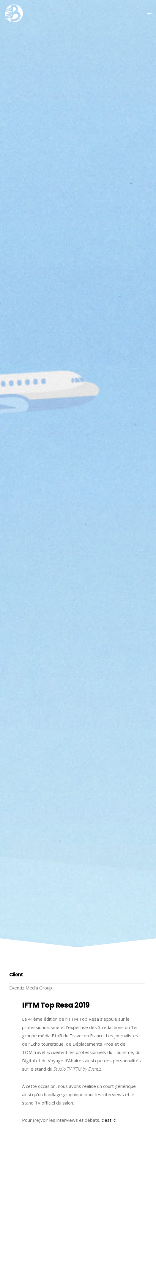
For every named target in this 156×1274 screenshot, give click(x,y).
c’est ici (109, 1120)
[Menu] (147, 13)
